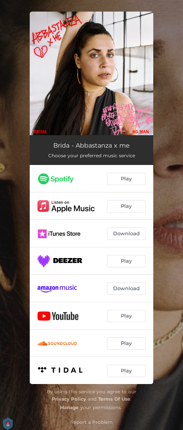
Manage (69, 407)
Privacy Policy (69, 399)
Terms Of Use (114, 399)
